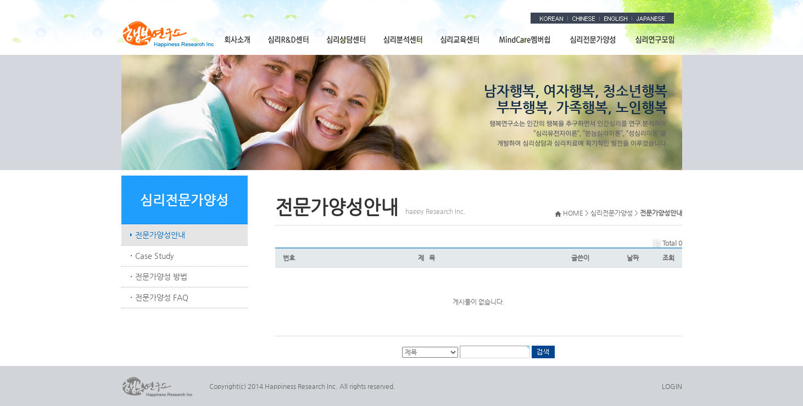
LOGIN (672, 386)
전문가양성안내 (160, 234)
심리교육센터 (460, 39)
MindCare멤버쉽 (525, 39)
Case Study (154, 255)
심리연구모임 (654, 39)
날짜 (633, 258)
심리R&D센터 (289, 39)
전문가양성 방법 (161, 276)
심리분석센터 (403, 39)
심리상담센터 (346, 39)
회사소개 (237, 39)
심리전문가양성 (593, 39)
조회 (668, 258)
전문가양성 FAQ (161, 297)
